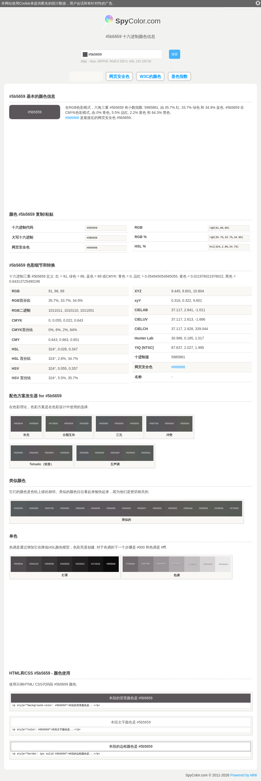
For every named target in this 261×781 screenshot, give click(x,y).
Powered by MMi (243, 775)
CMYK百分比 (22, 330)
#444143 (33, 564)
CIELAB (141, 310)
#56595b (103, 423)
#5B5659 (105, 238)
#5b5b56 (184, 423)
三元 (119, 435)
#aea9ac (176, 564)
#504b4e (18, 564)
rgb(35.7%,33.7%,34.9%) (228, 237)
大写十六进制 (22, 237)
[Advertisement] (130, 166)
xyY (138, 300)
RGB (138, 227)
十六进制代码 (22, 227)
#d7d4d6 (207, 564)
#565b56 (99, 452)
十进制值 (142, 357)
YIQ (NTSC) (144, 348)
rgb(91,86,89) (228, 228)
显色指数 (179, 76)
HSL (15, 349)
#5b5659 (105, 228)
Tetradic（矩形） (42, 464)
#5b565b (111, 508)
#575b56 (53, 423)
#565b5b (84, 423)
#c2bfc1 (192, 564)
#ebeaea (222, 564)
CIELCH (141, 329)
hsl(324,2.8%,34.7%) (228, 247)
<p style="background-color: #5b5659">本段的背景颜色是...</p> (131, 706)
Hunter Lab (144, 338)
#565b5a (145, 452)
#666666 (72, 118)
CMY (16, 340)
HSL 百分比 (21, 359)
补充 (26, 435)
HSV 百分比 (21, 378)
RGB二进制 (21, 310)
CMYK (17, 320)
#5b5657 (141, 508)
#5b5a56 (188, 508)
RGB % (141, 237)
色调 (177, 575)
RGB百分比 (21, 300)
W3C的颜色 (150, 76)
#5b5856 (49, 452)
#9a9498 (161, 564)
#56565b (64, 508)
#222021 (80, 564)
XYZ (138, 291)
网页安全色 (119, 76)
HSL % (140, 246)
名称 (138, 377)
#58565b (80, 508)
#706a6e (130, 564)
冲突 (169, 435)
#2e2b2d (64, 564)
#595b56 (134, 423)
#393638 (49, 564)
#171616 (95, 564)
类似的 (126, 520)
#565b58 (33, 423)
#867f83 (146, 564)
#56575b (153, 423)
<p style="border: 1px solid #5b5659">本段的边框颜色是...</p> (131, 754)
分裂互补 (69, 435)
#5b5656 (157, 508)
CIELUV (141, 319)
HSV (15, 368)
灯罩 (65, 575)
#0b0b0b (111, 564)
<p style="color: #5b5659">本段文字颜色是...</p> (131, 730)
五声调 (115, 464)
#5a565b (95, 508)
